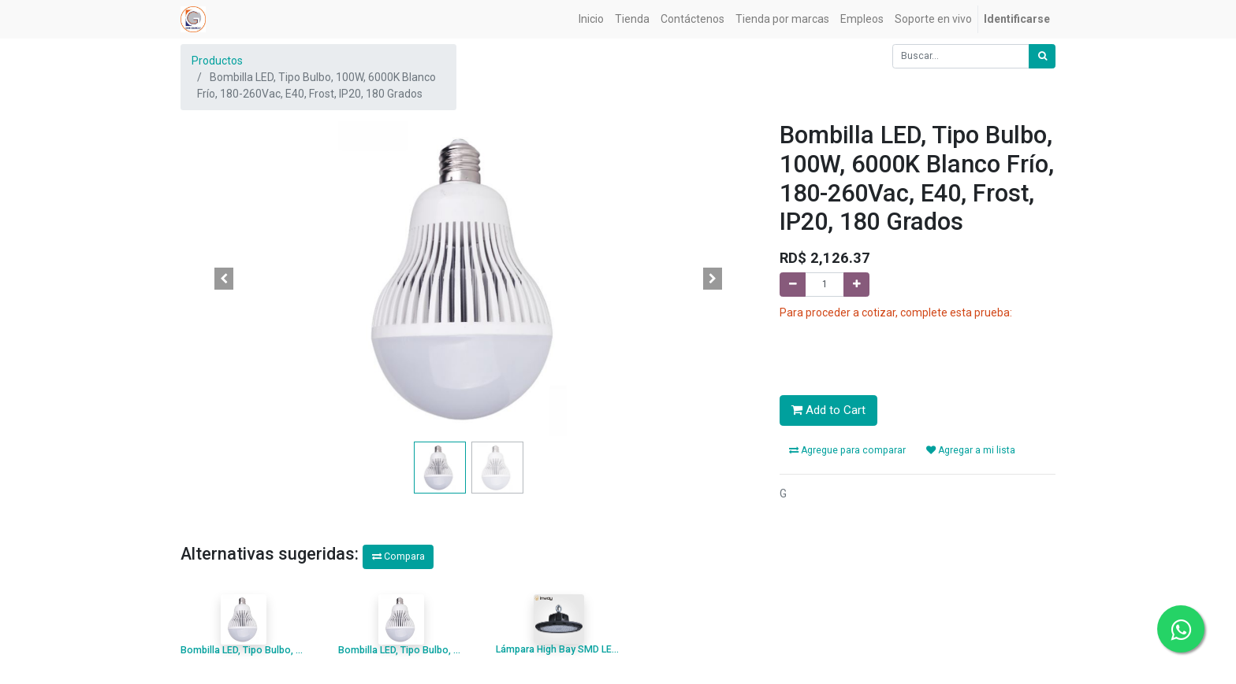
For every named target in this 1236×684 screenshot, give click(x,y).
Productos (217, 60)
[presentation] (899, 352)
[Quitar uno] (793, 284)
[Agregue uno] (856, 284)
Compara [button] (398, 556)
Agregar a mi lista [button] (970, 450)
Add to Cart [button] (828, 410)
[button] (224, 278)
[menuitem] (591, 19)
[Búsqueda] (1042, 56)
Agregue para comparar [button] (847, 450)
